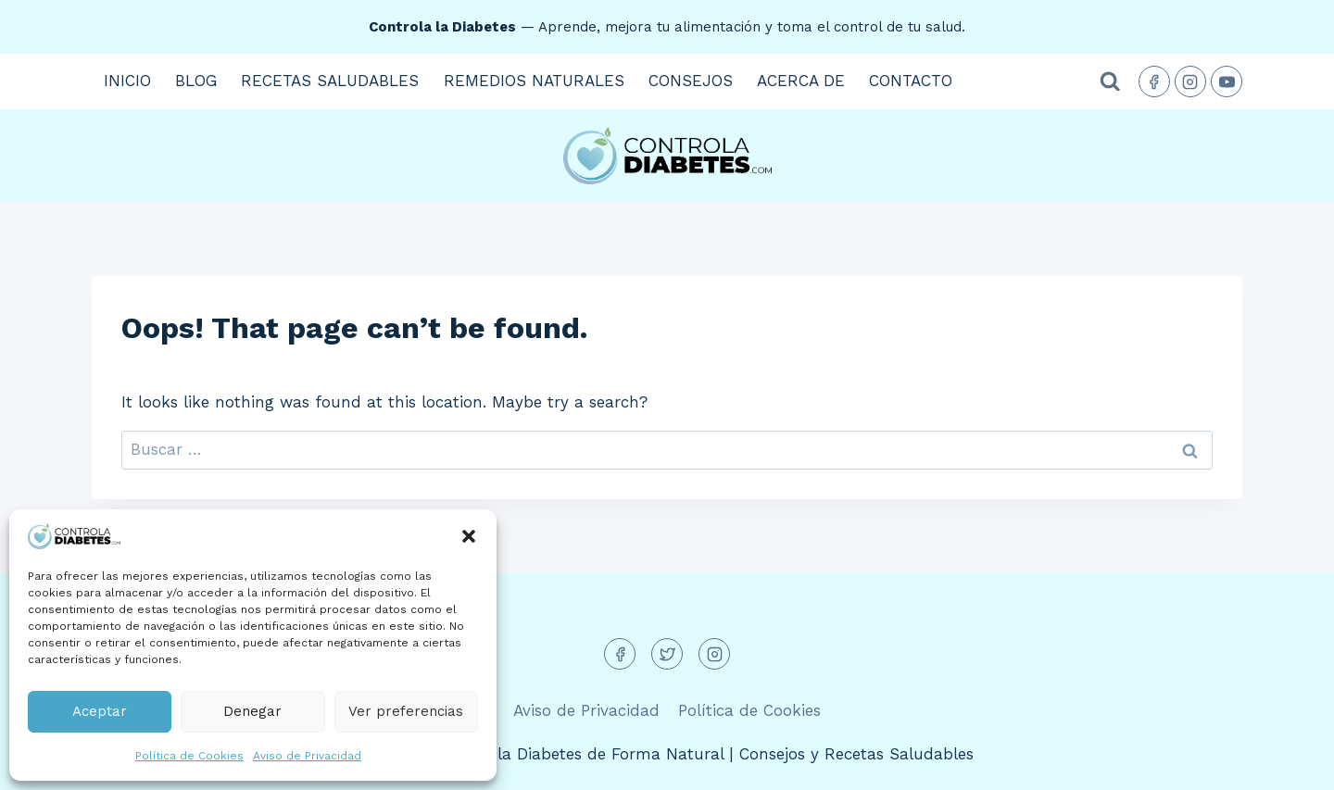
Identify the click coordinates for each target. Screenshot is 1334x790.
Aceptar (99, 711)
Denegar (252, 711)
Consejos (690, 80)
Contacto (910, 80)
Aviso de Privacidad (307, 755)
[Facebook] (1154, 81)
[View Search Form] (1110, 82)
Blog (196, 80)
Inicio (127, 80)
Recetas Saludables (330, 80)
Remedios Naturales (534, 80)
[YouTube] (1226, 81)
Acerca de (801, 80)
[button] (468, 536)
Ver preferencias (405, 711)
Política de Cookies (189, 755)
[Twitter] (667, 654)
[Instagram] (1190, 81)
